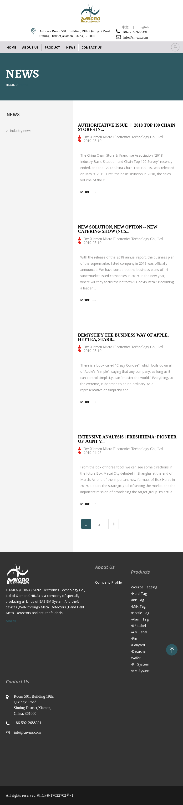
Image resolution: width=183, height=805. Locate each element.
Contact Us (91, 47)
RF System (140, 664)
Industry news (18, 130)
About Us (30, 47)
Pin (134, 638)
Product (52, 47)
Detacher (139, 651)
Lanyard (138, 645)
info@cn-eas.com (135, 37)
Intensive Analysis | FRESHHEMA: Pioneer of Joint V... (127, 439)
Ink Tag (137, 600)
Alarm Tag (140, 619)
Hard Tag (139, 593)
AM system (140, 670)
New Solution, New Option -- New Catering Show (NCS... (117, 229)
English (143, 27)
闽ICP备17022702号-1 (54, 795)
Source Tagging (144, 587)
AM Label (139, 632)
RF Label (138, 625)
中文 (125, 27)
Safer (136, 658)
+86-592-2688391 (134, 32)
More (88, 192)
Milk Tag (138, 606)
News (70, 47)
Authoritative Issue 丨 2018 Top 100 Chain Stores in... (126, 127)
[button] (175, 47)
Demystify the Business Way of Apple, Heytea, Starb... (123, 337)
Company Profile (108, 582)
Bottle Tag (140, 613)
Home (11, 47)
